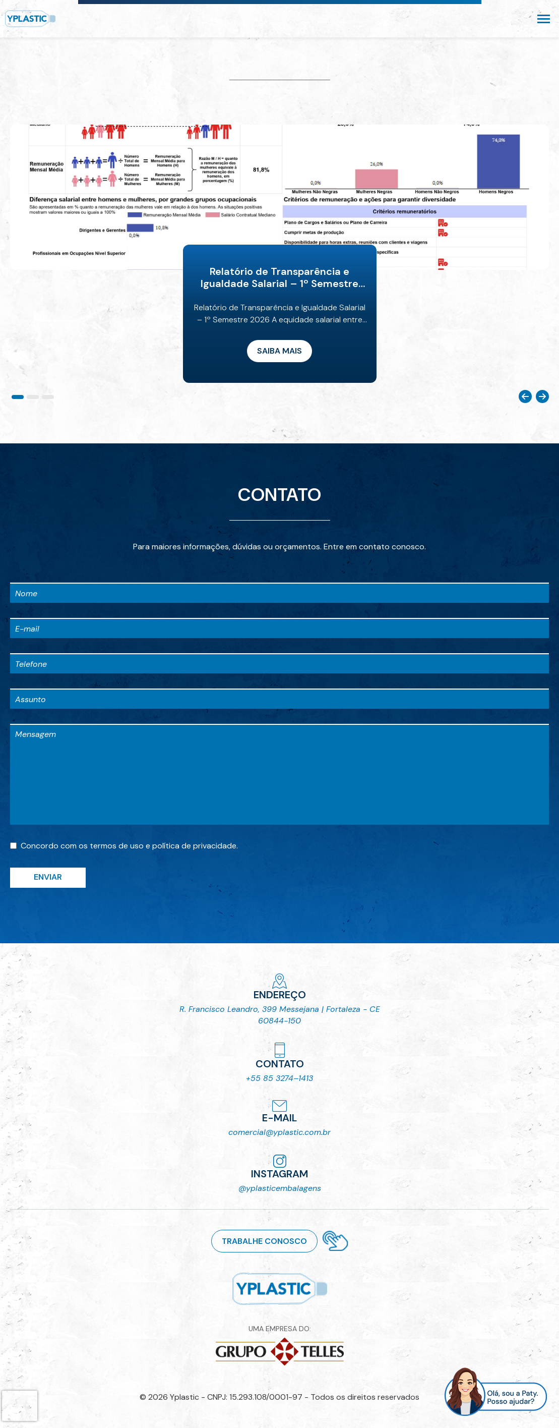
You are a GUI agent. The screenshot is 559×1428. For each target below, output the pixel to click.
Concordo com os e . (129, 845)
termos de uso (117, 845)
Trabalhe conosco (264, 1241)
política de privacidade (194, 845)
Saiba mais (279, 351)
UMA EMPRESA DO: (280, 1345)
